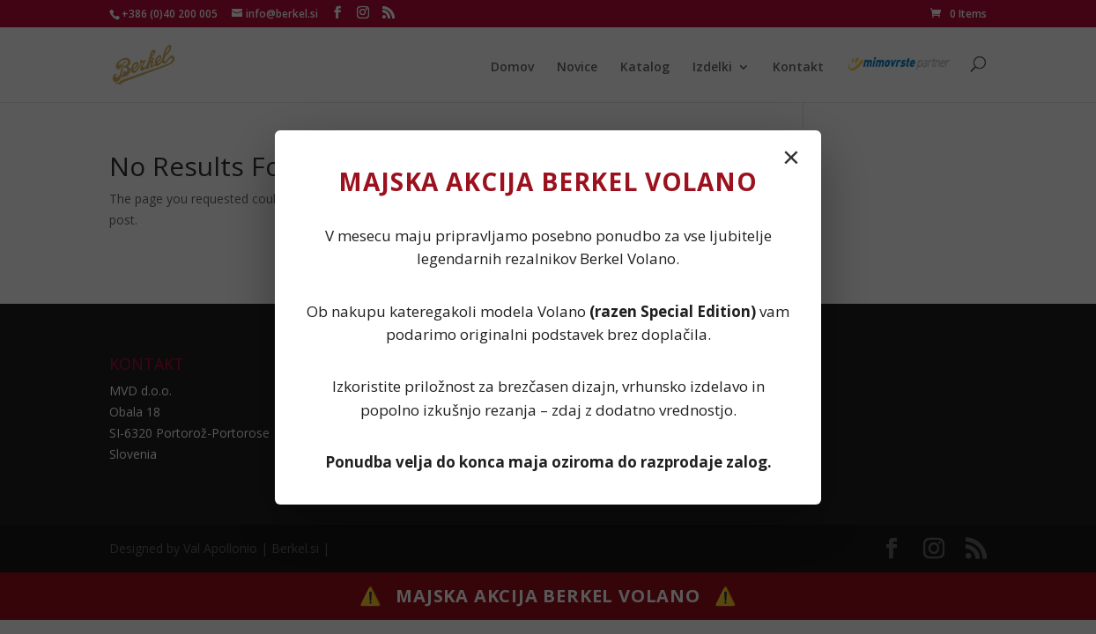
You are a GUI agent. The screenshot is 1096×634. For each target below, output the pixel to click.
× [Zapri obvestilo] (791, 157)
